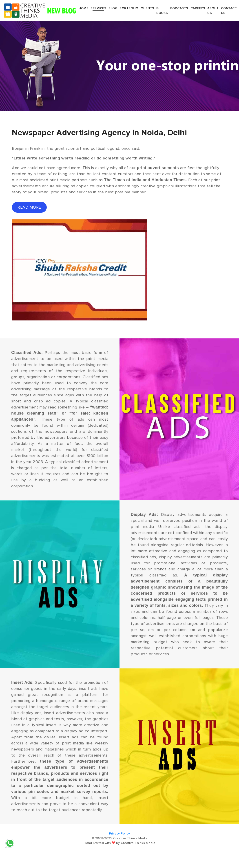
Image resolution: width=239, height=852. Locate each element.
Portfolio (129, 8)
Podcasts (179, 8)
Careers (197, 8)
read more (29, 207)
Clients (147, 8)
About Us (213, 10)
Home (83, 8)
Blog (112, 8)
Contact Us (229, 10)
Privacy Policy (119, 833)
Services (98, 8)
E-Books (162, 10)
